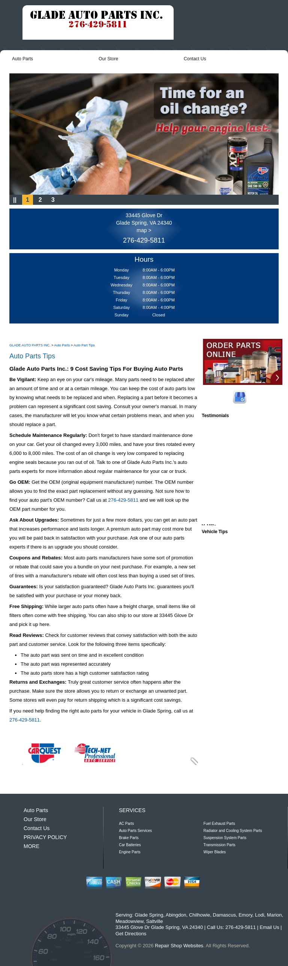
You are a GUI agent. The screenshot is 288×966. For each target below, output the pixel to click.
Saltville (154, 921)
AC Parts (126, 823)
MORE (31, 846)
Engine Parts (129, 852)
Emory (245, 915)
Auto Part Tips (84, 345)
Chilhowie (199, 915)
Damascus (224, 915)
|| (14, 200)
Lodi (259, 915)
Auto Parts (22, 58)
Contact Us (195, 58)
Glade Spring (149, 915)
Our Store (108, 58)
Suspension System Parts (225, 838)
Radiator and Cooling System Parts (233, 831)
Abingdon (176, 915)
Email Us (269, 927)
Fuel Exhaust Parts (219, 823)
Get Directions (131, 933)
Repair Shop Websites (179, 945)
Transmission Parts (220, 845)
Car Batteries (130, 845)
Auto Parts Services (135, 831)
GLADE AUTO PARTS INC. (30, 345)
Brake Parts (128, 838)
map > (143, 230)
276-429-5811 (144, 240)
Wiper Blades (215, 852)
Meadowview (129, 921)
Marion (274, 915)
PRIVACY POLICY (45, 837)
